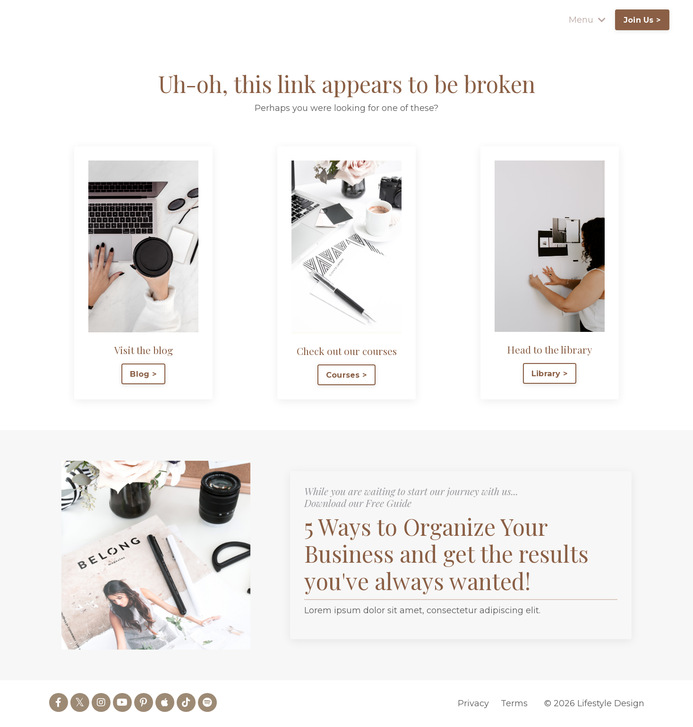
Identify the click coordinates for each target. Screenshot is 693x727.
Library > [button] (549, 373)
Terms (514, 703)
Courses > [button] (346, 375)
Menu (587, 20)
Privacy (473, 703)
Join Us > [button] (642, 20)
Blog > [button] (143, 374)
